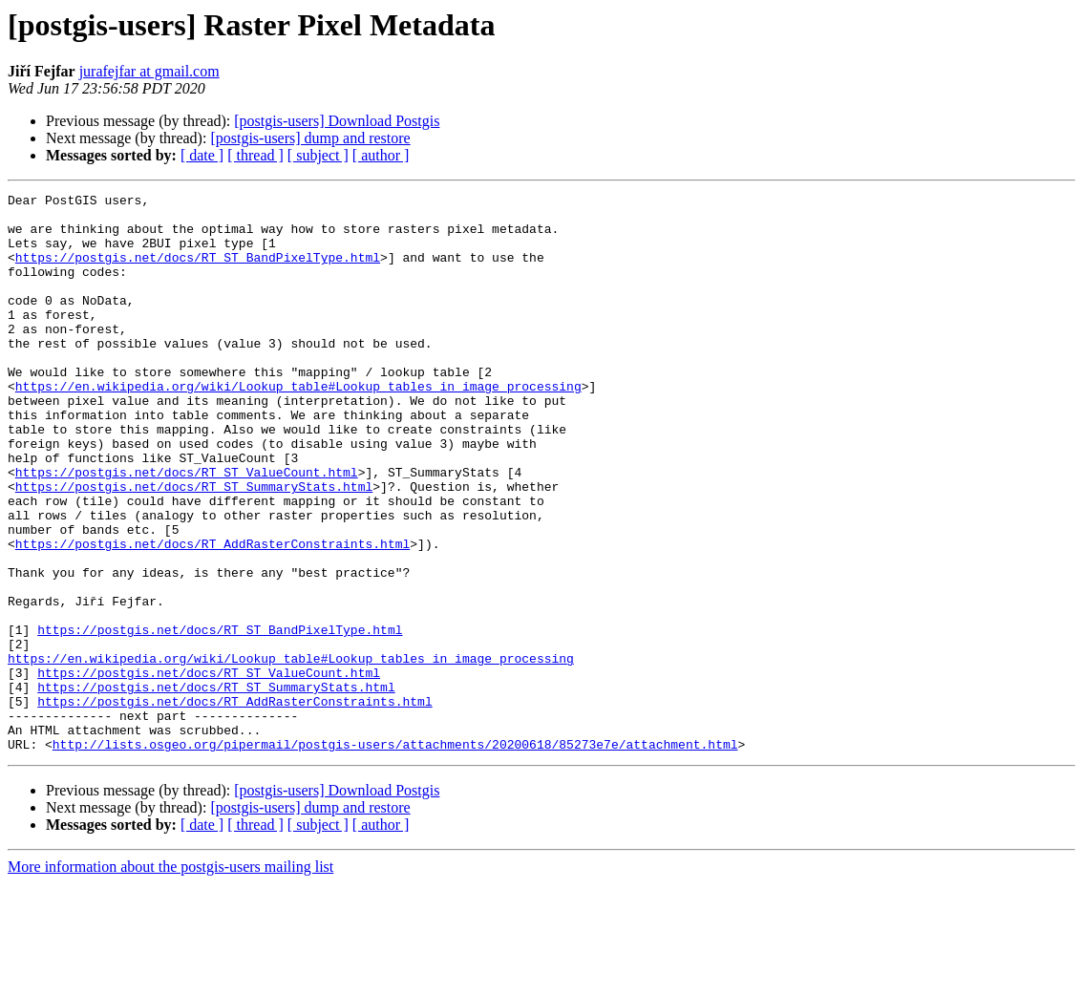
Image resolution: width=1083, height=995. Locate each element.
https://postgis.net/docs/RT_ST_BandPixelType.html (197, 271)
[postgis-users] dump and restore (310, 138)
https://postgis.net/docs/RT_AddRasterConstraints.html (212, 615)
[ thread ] (255, 155)
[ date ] (201, 155)
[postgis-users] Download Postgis (336, 121)
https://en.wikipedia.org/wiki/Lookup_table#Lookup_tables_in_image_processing (298, 425)
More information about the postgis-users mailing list (170, 978)
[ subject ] (318, 155)
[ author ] (381, 155)
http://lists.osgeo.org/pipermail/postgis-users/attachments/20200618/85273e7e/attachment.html (395, 855)
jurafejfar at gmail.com (149, 71)
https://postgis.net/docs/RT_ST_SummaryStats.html (193, 546)
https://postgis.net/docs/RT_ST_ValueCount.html (186, 529)
